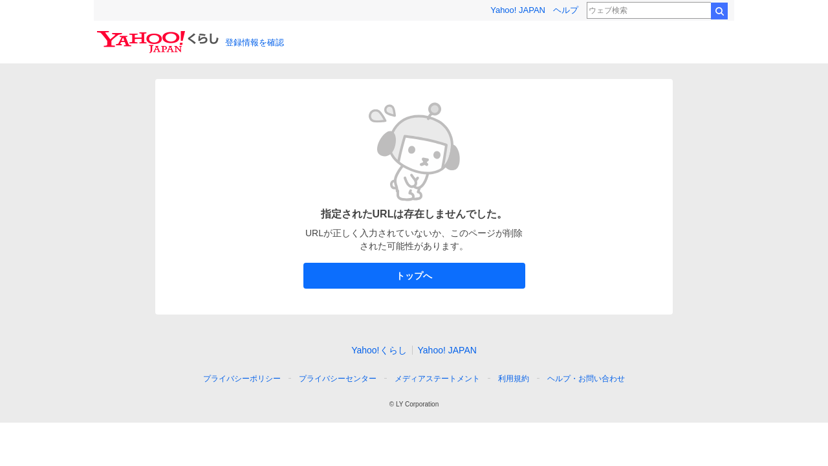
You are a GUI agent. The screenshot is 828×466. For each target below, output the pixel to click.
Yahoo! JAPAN (517, 10)
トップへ (414, 276)
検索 (719, 11)
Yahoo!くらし (378, 350)
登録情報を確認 (254, 42)
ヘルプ (565, 10)
